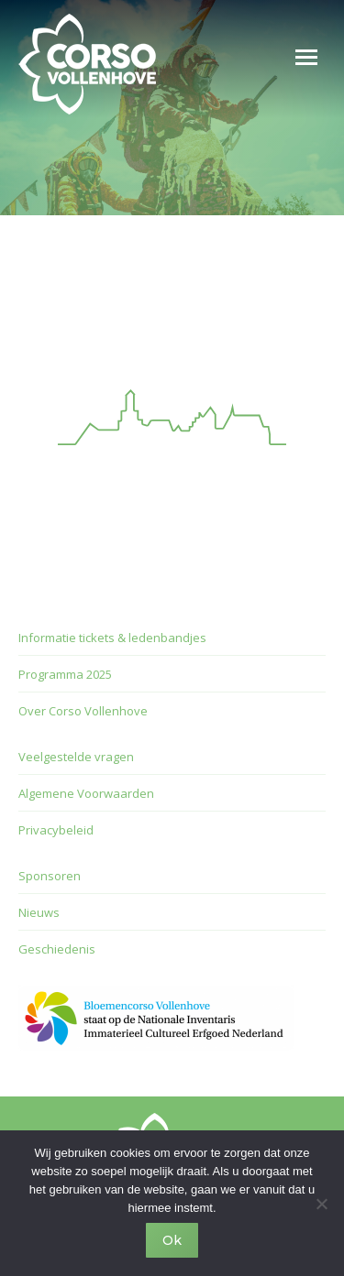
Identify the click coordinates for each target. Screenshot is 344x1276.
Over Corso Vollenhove (83, 711)
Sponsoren (49, 875)
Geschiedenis (56, 949)
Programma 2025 (65, 674)
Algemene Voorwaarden (86, 793)
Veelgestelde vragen (76, 756)
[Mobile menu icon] (306, 57)
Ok (172, 1240)
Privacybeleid (56, 830)
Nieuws (39, 912)
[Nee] (321, 1203)
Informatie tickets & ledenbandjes (112, 637)
